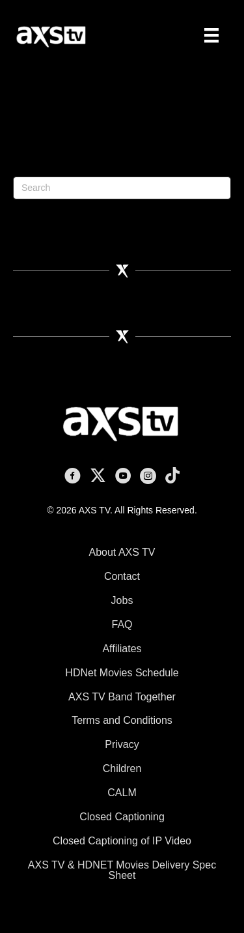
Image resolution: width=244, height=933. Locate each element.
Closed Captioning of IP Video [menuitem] (122, 840)
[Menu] (211, 35)
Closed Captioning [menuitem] (122, 816)
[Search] (122, 188)
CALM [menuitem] (121, 792)
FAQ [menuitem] (121, 624)
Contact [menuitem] (122, 576)
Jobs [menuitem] (122, 600)
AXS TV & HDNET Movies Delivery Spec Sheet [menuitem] (122, 870)
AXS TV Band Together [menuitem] (122, 696)
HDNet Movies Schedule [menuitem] (121, 672)
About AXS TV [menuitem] (122, 552)
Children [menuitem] (122, 768)
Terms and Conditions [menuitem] (122, 720)
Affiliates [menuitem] (121, 648)
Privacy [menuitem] (122, 744)
